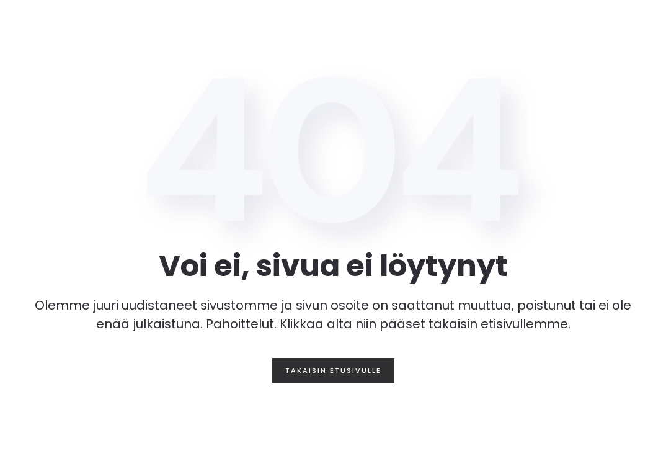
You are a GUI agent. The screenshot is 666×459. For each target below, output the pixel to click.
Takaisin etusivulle (333, 370)
